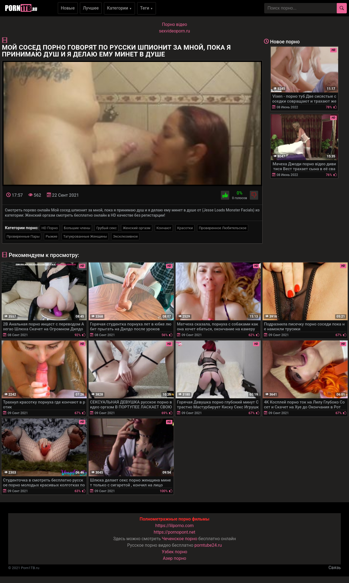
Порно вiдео (174, 24)
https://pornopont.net (174, 532)
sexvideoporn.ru (174, 31)
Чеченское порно (179, 538)
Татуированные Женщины (85, 236)
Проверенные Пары (23, 236)
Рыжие (51, 236)
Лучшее (91, 8)
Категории (119, 8)
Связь (335, 567)
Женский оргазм (137, 228)
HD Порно (49, 228)
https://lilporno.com (174, 525)
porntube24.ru (208, 545)
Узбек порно (174, 551)
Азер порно (174, 558)
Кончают (164, 228)
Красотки (185, 228)
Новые (68, 8)
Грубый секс (106, 228)
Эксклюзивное (125, 236)
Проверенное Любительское (222, 228)
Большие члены (77, 228)
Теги (146, 8)
